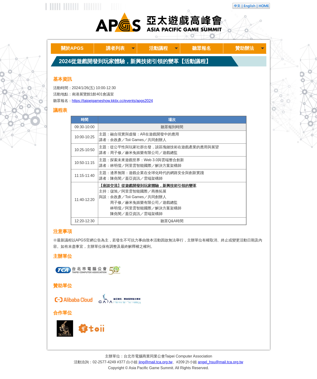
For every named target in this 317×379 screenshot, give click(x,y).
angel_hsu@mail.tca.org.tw (220, 362)
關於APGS (72, 48)
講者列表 (115, 48)
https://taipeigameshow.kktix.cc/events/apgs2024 (112, 101)
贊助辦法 (244, 48)
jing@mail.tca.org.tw (155, 362)
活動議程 (158, 48)
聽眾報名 (201, 48)
